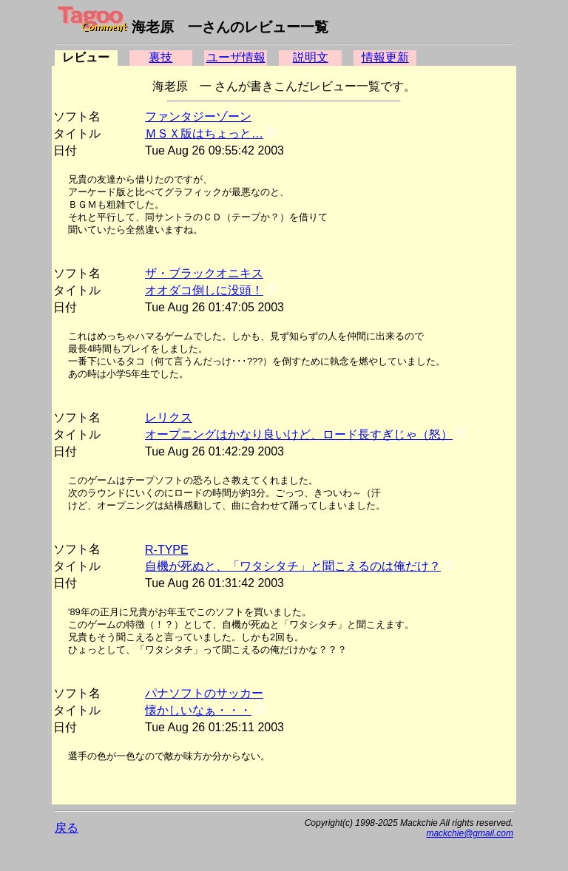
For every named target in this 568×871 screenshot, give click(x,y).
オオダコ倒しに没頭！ (204, 290)
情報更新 (385, 57)
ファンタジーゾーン (198, 116)
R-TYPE (167, 549)
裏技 (160, 57)
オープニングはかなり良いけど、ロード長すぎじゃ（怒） (299, 434)
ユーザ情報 (236, 57)
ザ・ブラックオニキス (204, 273)
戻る (66, 827)
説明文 (310, 57)
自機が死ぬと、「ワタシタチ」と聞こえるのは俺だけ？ (293, 566)
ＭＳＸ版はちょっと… (204, 133)
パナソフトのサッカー (204, 693)
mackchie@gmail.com (469, 833)
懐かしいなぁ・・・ (198, 710)
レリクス (168, 417)
